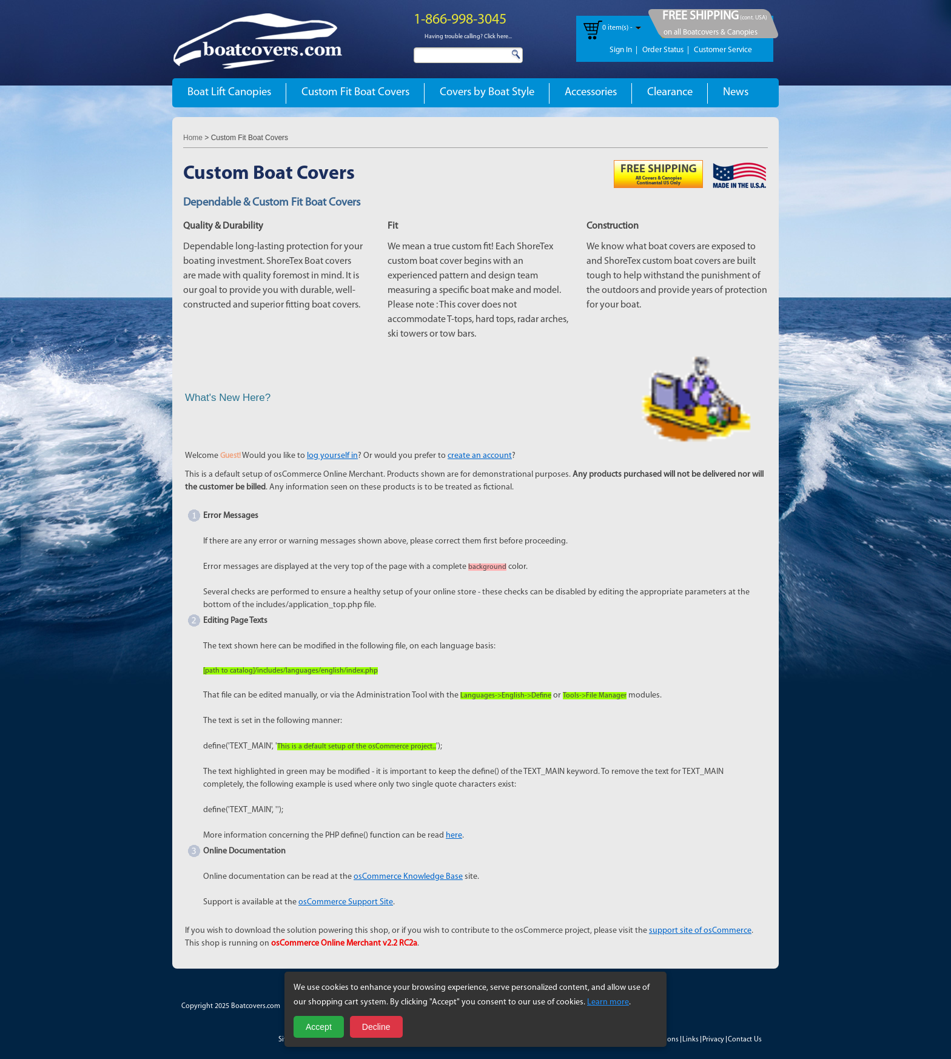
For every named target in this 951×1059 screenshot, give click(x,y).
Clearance (670, 92)
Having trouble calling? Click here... (468, 36)
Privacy (713, 1039)
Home (193, 137)
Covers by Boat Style (487, 92)
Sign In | (623, 50)
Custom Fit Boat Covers (355, 92)
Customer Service (723, 50)
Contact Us (745, 1039)
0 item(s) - (617, 28)
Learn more (608, 1002)
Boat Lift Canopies (229, 92)
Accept (319, 1027)
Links (690, 1039)
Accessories (591, 92)
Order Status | (665, 50)
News (735, 92)
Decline (376, 1027)
